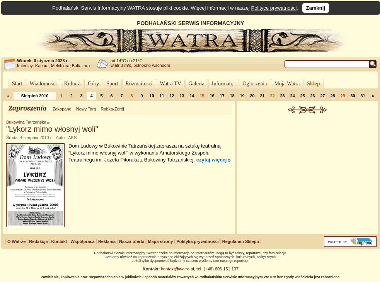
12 (171, 95)
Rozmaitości (139, 84)
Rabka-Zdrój (112, 109)
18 (232, 95)
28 (332, 95)
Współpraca (83, 241)
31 (362, 95)
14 (191, 95)
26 (312, 95)
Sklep (313, 84)
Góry (93, 84)
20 (252, 95)
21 (262, 95)
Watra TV (170, 84)
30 (352, 95)
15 (201, 95)
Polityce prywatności (274, 8)
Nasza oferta (131, 241)
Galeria (196, 84)
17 (222, 95)
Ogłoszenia (254, 84)
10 (151, 95)
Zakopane (62, 109)
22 (272, 95)
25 (302, 95)
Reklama (107, 241)
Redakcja (38, 241)
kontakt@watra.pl (177, 269)
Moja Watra (287, 84)
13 (181, 95)
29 (342, 95)
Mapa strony (160, 241)
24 (292, 95)
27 (322, 95)
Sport (112, 84)
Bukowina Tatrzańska (26, 122)
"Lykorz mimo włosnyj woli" (52, 129)
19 (242, 95)
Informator (223, 84)
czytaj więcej (211, 160)
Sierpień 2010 (35, 95)
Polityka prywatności (197, 241)
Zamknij (315, 8)
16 (212, 95)
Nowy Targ (86, 109)
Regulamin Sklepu (240, 241)
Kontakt (59, 241)
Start (17, 84)
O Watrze (16, 241)
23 (282, 95)
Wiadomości (42, 84)
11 (161, 95)
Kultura (72, 84)
